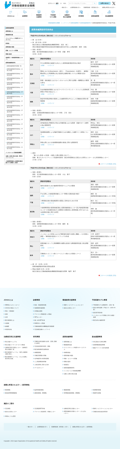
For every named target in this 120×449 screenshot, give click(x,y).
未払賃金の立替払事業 (99, 341)
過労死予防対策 (97, 312)
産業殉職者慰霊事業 (99, 345)
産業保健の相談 (10, 47)
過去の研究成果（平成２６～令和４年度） (104, 308)
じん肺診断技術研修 (40, 361)
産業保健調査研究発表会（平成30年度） (15, 79)
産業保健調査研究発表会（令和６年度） (15, 147)
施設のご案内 (9, 403)
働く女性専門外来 (39, 320)
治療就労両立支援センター (72, 408)
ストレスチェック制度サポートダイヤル (14, 39)
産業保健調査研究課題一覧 (14, 66)
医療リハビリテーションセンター (74, 305)
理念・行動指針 (9, 311)
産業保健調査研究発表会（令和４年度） (15, 138)
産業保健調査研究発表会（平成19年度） (15, 129)
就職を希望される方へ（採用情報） (17, 385)
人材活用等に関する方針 (41, 364)
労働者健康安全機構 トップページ (58, 23)
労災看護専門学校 (39, 408)
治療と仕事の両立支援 (70, 374)
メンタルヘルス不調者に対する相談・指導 (104, 316)
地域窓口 (66, 364)
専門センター (38, 317)
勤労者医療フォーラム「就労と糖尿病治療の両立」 (16, 353)
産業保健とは (9, 31)
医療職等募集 (97, 390)
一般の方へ (64, 7)
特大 (64, 3)
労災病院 (7, 408)
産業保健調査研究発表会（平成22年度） (15, 115)
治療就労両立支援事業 (67, 16)
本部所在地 (8, 329)
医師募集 (7, 390)
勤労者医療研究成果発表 (41, 349)
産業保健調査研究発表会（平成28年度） (15, 88)
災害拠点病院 (38, 311)
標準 (57, 3)
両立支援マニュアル (11, 341)
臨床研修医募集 (39, 390)
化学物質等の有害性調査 (41, 358)
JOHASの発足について (12, 308)
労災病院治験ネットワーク (42, 329)
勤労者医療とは (9, 320)
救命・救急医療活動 (40, 305)
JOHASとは (10, 16)
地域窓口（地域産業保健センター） (14, 58)
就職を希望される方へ (108, 7)
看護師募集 (67, 390)
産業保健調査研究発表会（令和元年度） (15, 74)
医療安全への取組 (39, 323)
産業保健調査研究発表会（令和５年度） (15, 143)
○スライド (50, 65)
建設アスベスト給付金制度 (101, 348)
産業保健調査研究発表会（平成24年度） (15, 106)
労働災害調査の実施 (40, 355)
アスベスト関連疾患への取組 (42, 314)
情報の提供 (9, 54)
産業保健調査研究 (85, 23)
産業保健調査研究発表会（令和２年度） (15, 69)
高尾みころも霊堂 (10, 416)
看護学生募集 (97, 393)
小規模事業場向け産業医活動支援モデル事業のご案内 (14, 161)
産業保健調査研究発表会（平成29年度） (15, 83)
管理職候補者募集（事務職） (72, 393)
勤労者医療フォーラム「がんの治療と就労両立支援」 (16, 357)
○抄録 (42, 65)
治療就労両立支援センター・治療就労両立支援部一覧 (16, 348)
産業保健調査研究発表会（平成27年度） (15, 92)
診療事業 (24, 16)
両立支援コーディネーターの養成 (15, 345)
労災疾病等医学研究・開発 (42, 346)
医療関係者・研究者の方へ (91, 7)
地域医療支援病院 (39, 308)
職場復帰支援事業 (39, 16)
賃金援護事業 (109, 16)
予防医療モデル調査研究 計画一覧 (103, 305)
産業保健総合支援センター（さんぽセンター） (75, 412)
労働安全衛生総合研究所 (100, 411)
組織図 (7, 326)
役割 (6, 314)
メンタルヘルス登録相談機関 (13, 152)
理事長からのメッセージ (12, 305)
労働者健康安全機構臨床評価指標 (44, 326)
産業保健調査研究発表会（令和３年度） (15, 134)
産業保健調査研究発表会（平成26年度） (15, 97)
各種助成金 (67, 352)
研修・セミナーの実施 (12, 50)
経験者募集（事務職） (41, 393)
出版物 (7, 323)
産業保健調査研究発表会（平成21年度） (15, 120)
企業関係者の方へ (75, 7)
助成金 (7, 43)
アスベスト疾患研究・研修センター (44, 411)
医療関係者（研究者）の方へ (60, 427)
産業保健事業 (95, 16)
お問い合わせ (104, 3)
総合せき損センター (70, 308)
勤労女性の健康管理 (99, 320)
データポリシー (39, 367)
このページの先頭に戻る (108, 164)
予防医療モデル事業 (53, 16)
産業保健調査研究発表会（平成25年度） (15, 101)
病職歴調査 (37, 352)
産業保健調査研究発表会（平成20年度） (15, 124)
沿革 (6, 317)
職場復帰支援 (9, 34)
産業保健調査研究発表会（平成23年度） (15, 111)
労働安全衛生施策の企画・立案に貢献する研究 (45, 342)
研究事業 (81, 16)
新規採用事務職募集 (11, 393)
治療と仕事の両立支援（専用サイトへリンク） (14, 156)
